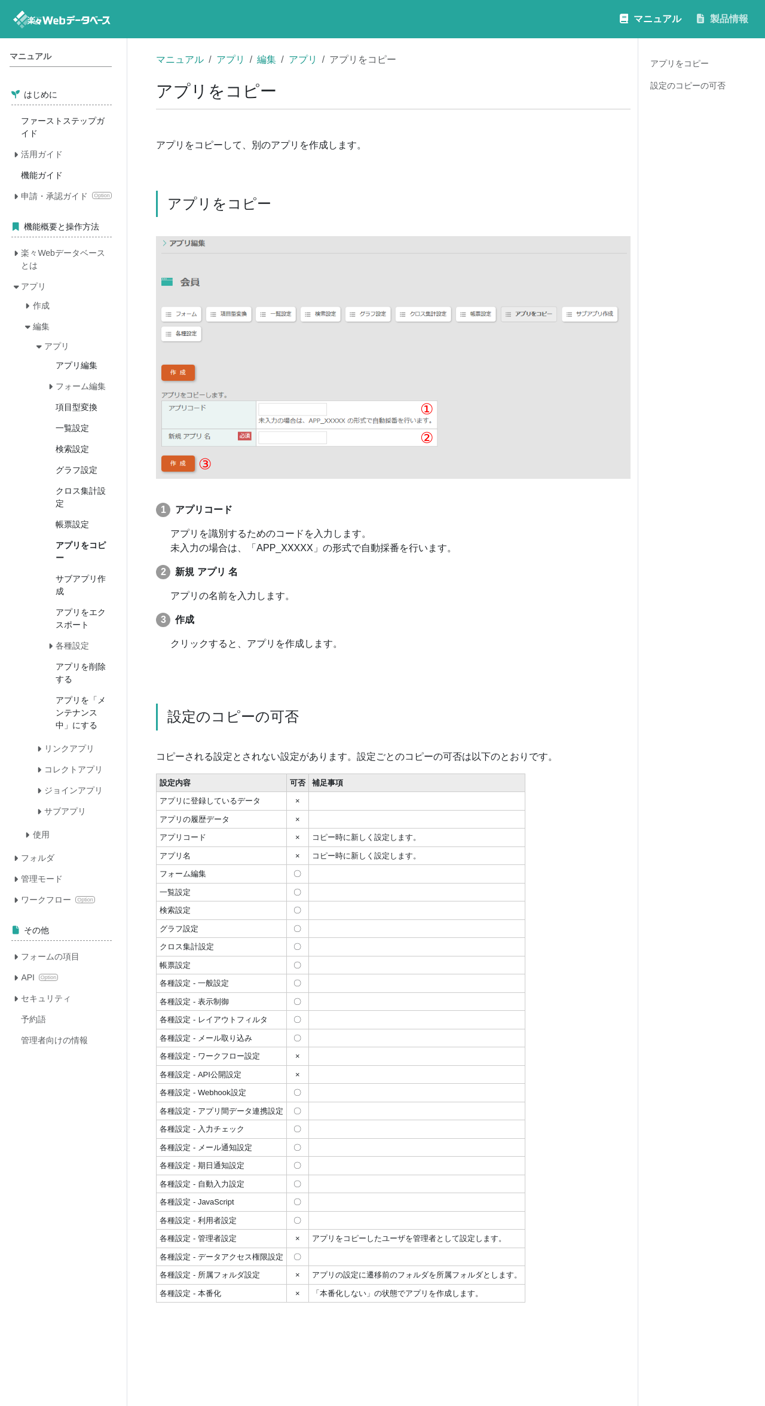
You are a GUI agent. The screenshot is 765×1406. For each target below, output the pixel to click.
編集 (266, 59)
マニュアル (180, 59)
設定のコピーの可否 (688, 85)
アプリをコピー (679, 63)
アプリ (230, 59)
